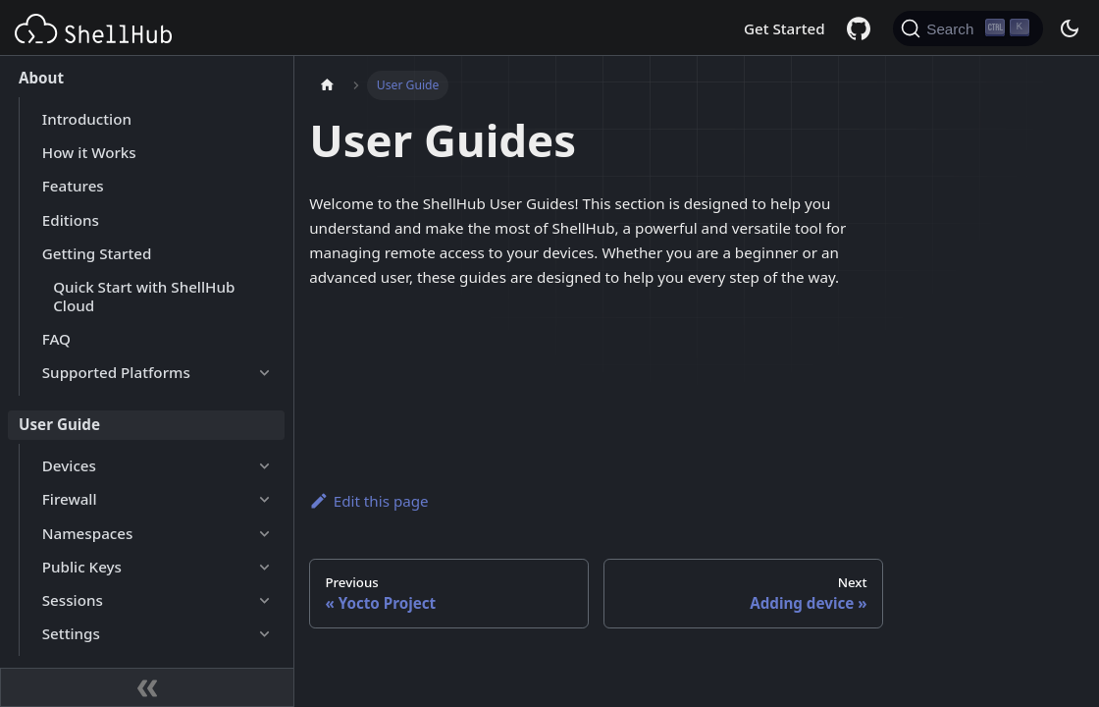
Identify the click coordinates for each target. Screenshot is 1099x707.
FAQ (56, 339)
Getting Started (97, 253)
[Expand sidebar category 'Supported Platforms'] (264, 373)
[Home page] (326, 85)
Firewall (69, 499)
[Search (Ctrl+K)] (968, 28)
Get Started (784, 28)
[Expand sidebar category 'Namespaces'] (264, 533)
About (41, 77)
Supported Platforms (116, 372)
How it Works (89, 152)
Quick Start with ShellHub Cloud (144, 296)
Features (73, 185)
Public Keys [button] (82, 566)
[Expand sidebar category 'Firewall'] (264, 500)
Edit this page (368, 501)
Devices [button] (69, 465)
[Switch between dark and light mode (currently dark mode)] (1068, 28)
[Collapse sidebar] (147, 687)
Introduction (86, 119)
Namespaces (87, 533)
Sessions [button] (72, 600)
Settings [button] (71, 633)
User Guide (59, 424)
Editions (70, 220)
